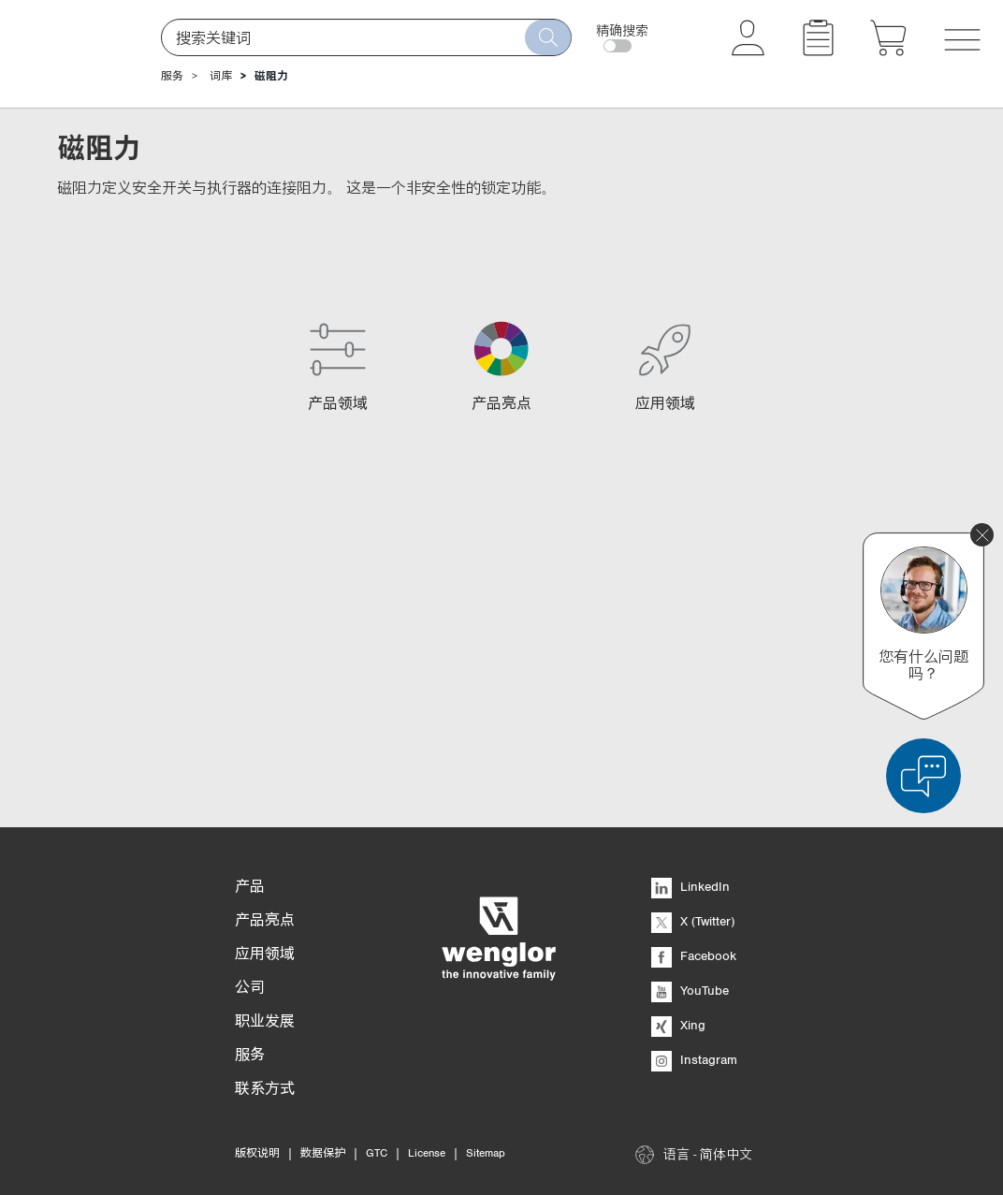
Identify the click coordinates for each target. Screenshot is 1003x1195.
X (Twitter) (692, 920)
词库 (221, 75)
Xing (678, 1024)
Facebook (693, 955)
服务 (172, 75)
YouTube (690, 990)
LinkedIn (690, 886)
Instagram (694, 1059)
